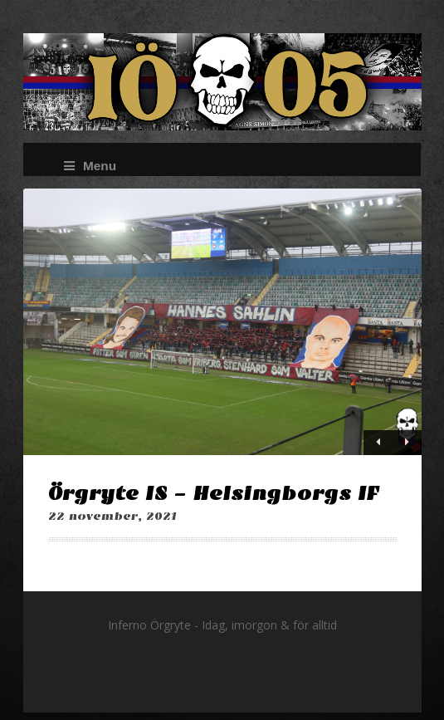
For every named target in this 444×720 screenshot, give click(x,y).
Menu (90, 166)
